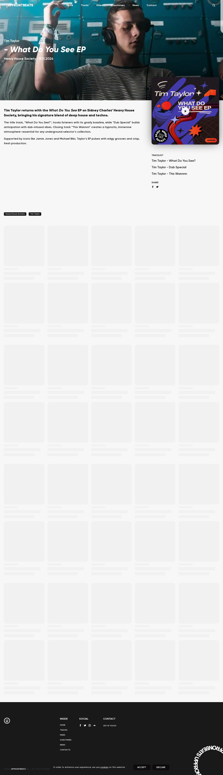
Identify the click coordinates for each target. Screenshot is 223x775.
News (135, 5)
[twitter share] (157, 187)
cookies (104, 767)
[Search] (213, 5)
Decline (160, 767)
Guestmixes (118, 5)
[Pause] (185, 111)
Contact (152, 5)
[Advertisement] (74, 183)
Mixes (99, 5)
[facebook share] (153, 187)
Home (69, 5)
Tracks (85, 5)
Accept (141, 767)
